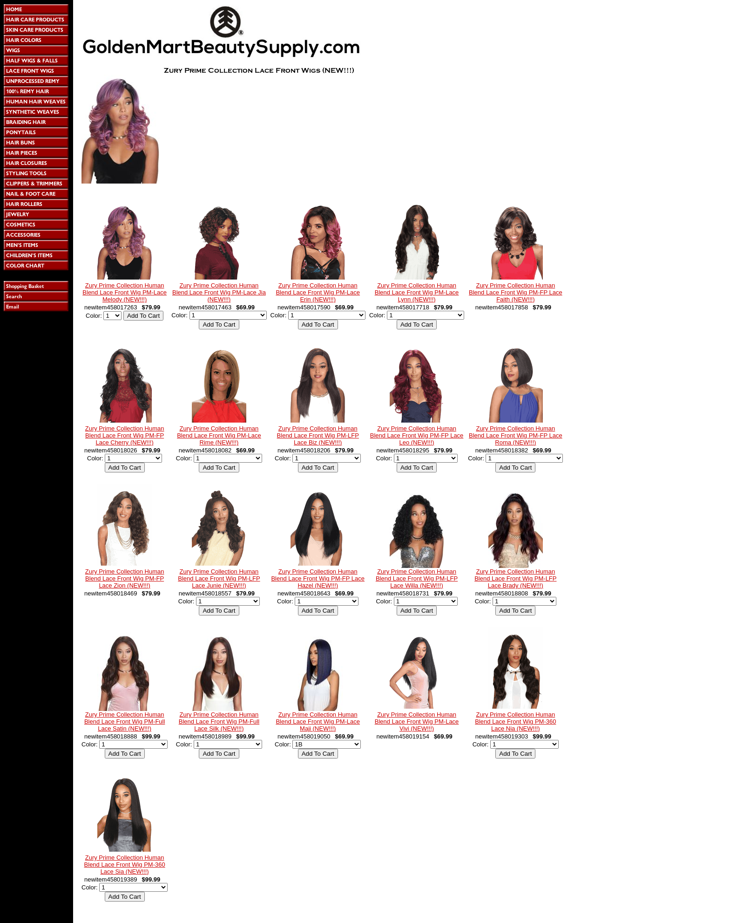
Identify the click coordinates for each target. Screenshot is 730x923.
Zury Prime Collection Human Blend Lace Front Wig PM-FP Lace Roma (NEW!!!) (515, 435)
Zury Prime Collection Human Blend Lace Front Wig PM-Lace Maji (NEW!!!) (318, 721)
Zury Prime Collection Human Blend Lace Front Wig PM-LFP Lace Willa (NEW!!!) (417, 578)
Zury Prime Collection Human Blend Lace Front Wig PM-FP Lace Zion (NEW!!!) (124, 578)
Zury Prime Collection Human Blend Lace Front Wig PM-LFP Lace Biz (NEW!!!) (318, 435)
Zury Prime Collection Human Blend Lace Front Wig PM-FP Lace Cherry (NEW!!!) (124, 435)
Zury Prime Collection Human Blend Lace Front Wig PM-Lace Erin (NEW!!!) (318, 292)
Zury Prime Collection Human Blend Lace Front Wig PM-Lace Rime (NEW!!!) (219, 435)
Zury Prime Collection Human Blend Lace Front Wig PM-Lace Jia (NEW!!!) (219, 292)
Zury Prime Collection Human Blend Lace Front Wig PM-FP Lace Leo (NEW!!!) (417, 435)
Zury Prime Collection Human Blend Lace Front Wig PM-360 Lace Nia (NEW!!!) (515, 721)
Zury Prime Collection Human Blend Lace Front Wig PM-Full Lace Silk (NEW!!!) (219, 721)
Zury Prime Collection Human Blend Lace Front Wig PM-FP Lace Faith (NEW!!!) (515, 292)
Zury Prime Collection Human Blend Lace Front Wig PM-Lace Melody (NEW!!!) (124, 292)
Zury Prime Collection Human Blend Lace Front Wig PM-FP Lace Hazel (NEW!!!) (318, 578)
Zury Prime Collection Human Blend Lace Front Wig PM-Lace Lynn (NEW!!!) (417, 292)
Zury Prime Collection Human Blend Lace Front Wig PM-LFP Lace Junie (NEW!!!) (219, 578)
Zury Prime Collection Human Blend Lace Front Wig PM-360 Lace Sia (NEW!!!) (124, 864)
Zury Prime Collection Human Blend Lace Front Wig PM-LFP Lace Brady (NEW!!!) (515, 578)
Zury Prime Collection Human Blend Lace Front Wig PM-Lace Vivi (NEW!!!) (417, 721)
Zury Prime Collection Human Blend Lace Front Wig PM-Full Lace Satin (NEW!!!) (124, 721)
